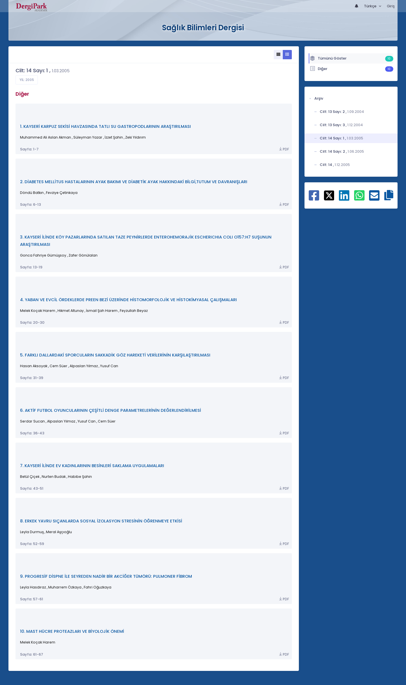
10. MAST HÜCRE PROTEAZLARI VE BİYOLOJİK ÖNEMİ (72, 631)
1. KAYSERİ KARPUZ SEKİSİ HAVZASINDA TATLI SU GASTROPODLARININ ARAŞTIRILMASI (105, 126)
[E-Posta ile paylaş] (374, 198)
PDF (283, 149)
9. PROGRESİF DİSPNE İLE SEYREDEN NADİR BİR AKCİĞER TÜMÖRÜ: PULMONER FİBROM (106, 576)
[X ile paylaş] (329, 195)
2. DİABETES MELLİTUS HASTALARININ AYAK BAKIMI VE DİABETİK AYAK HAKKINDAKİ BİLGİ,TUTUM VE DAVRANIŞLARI (133, 182)
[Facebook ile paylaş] (314, 198)
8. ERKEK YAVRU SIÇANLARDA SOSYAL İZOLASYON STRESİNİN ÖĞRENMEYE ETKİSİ (101, 521)
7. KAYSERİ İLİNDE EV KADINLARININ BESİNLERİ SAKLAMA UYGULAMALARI (92, 466)
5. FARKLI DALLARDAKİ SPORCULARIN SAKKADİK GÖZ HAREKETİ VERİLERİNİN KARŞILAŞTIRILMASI (115, 355)
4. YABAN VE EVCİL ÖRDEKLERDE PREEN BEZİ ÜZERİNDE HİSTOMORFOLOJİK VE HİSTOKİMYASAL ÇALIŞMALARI (128, 300)
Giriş (391, 6)
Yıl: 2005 (26, 80)
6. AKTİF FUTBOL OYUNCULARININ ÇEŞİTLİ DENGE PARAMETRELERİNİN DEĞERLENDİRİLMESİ (110, 410)
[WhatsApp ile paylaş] (359, 198)
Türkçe (370, 6)
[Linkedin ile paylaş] (344, 198)
